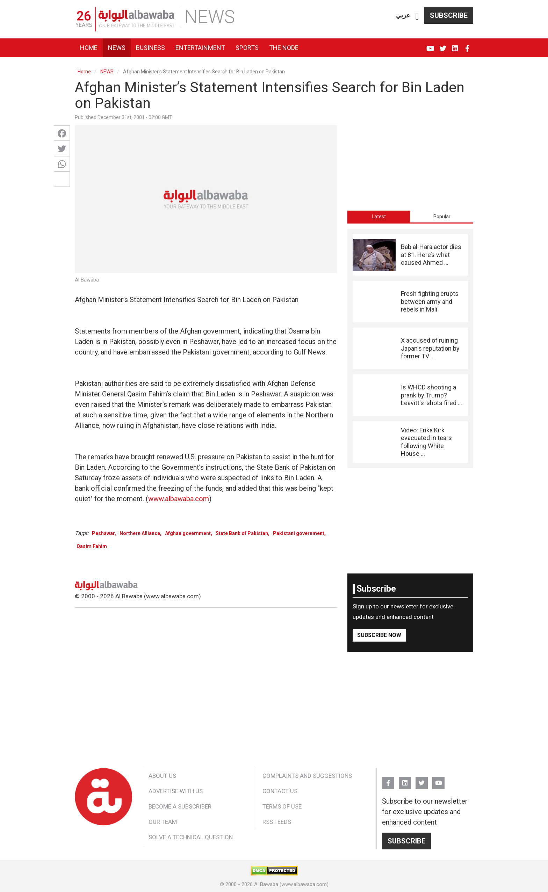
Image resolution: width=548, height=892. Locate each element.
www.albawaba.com (178, 499)
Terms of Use (282, 806)
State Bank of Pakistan (242, 533)
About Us (162, 775)
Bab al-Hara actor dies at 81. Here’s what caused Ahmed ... (431, 254)
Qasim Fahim (92, 546)
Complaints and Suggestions (307, 775)
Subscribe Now (379, 635)
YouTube (430, 45)
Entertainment (200, 47)
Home (89, 47)
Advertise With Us (176, 791)
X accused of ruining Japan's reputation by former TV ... (430, 348)
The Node (283, 47)
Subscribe (449, 15)
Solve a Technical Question (191, 837)
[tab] (378, 216)
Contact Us (279, 791)
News (116, 47)
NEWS (107, 71)
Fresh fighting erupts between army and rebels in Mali (430, 301)
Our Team (163, 821)
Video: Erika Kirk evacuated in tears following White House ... (426, 441)
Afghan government (188, 533)
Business (150, 47)
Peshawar (103, 533)
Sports (247, 47)
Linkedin (455, 45)
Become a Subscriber (180, 806)
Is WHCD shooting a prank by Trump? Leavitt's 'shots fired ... (431, 395)
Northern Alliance (140, 533)
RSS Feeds (276, 821)
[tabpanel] (410, 348)
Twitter (443, 45)
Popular (441, 216)
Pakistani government (298, 533)
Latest (379, 216)
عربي (403, 15)
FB (467, 45)
